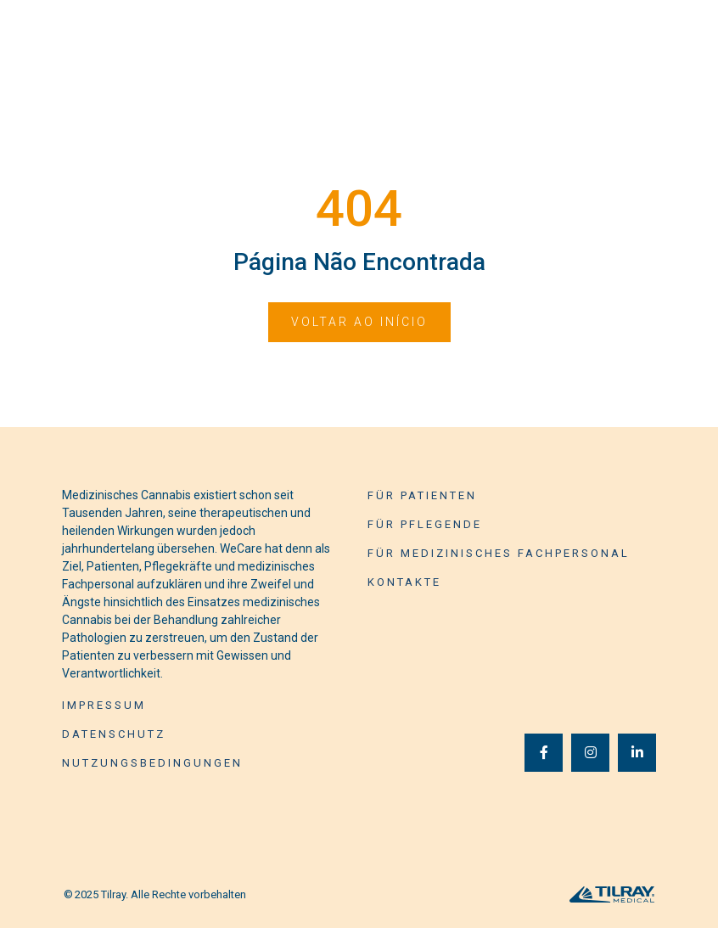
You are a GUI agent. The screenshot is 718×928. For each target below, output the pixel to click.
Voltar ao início (359, 322)
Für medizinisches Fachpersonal (498, 553)
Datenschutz (113, 734)
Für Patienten (422, 495)
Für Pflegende (424, 524)
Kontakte (404, 582)
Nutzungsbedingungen (152, 762)
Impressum (104, 705)
